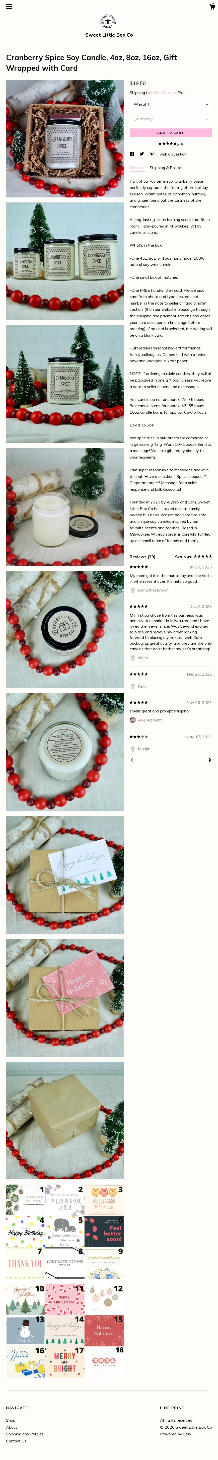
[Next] (210, 760)
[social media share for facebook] (132, 154)
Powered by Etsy (175, 1433)
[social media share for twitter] (142, 154)
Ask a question (173, 154)
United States (163, 92)
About (11, 1427)
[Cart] (212, 7)
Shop (10, 1420)
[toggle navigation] (9, 6)
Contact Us (16, 1440)
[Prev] (132, 760)
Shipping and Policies (25, 1433)
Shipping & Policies (166, 167)
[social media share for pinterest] (152, 154)
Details (137, 167)
